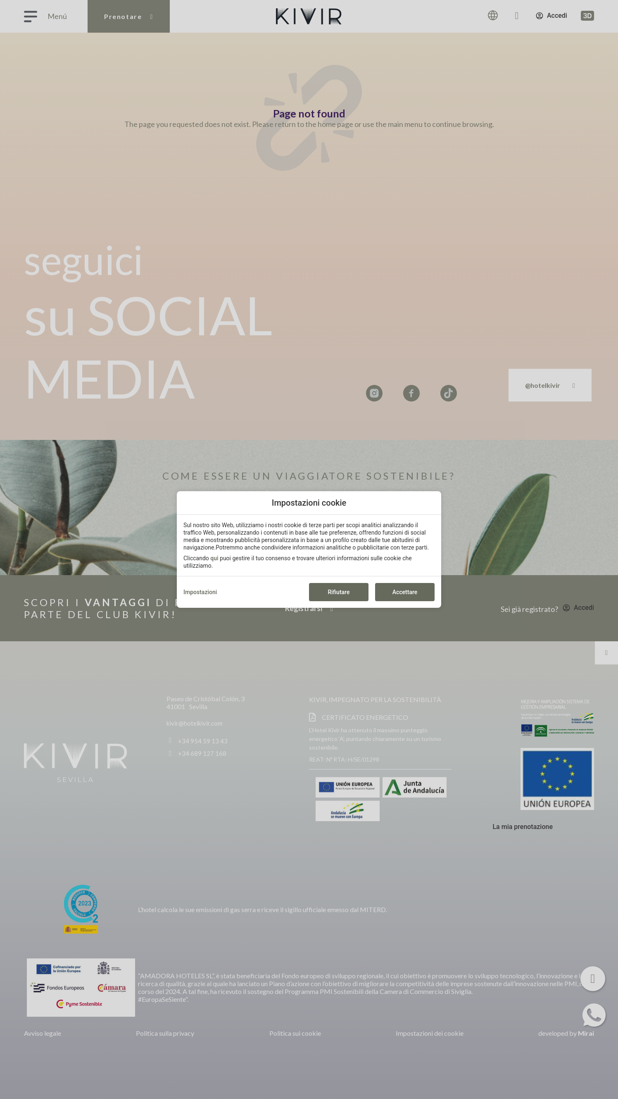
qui (214, 558)
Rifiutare (339, 592)
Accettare (405, 592)
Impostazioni (200, 592)
